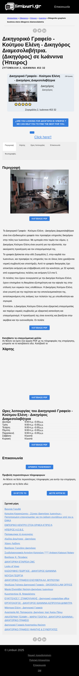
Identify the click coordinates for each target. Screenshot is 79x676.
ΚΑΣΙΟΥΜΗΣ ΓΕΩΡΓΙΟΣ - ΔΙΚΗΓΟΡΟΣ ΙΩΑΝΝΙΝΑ (30, 571)
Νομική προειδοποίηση (39, 655)
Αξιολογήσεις (12, 18)
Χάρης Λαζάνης (12, 543)
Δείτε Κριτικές (57, 493)
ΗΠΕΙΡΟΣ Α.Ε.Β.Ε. (14, 529)
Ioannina (42, 18)
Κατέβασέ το (41, 343)
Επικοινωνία (62, 6)
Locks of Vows (12, 566)
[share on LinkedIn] (44, 32)
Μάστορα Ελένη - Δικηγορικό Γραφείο (24, 607)
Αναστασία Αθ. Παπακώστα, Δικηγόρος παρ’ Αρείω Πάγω (34, 612)
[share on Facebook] (35, 32)
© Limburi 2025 (14, 650)
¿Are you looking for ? (40, 123)
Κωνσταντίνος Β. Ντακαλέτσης (20, 594)
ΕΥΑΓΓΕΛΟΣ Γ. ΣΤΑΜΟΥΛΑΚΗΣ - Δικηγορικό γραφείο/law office (37, 598)
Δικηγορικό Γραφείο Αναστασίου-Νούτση (25, 625)
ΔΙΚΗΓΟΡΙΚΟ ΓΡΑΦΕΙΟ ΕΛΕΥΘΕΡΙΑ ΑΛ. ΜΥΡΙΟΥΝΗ (32, 580)
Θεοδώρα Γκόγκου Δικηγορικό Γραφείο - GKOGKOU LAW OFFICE (38, 585)
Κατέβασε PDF (39, 218)
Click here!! (43, 137)
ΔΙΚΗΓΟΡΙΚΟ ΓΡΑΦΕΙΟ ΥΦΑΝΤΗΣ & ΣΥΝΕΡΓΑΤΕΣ (31, 629)
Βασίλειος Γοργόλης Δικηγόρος (20, 548)
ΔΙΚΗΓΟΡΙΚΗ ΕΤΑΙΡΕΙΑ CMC (20, 562)
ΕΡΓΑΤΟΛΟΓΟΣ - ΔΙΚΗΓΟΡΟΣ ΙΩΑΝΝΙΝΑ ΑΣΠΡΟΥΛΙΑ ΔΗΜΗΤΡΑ (38, 603)
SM (39, 670)
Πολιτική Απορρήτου (39, 660)
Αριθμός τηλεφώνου (39, 467)
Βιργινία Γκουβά (13, 509)
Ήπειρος (33, 18)
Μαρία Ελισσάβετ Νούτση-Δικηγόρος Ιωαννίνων (29, 589)
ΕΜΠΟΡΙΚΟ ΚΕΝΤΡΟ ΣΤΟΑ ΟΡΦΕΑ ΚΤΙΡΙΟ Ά (28, 525)
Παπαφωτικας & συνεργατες (19, 534)
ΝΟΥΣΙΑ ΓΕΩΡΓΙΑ (14, 575)
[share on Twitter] (39, 32)
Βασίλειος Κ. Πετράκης (16, 557)
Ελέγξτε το (20, 493)
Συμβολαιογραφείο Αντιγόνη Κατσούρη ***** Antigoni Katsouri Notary (39, 552)
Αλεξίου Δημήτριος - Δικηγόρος (20, 539)
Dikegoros (24, 18)
